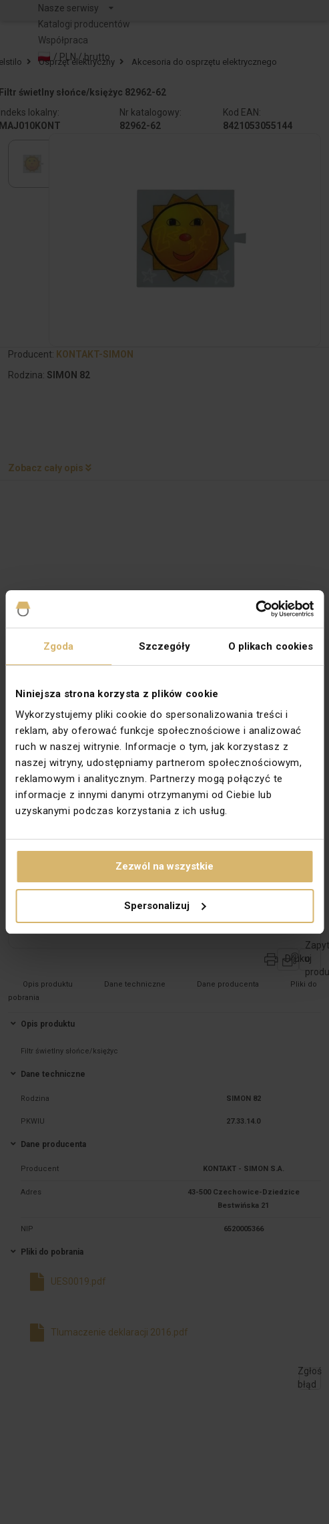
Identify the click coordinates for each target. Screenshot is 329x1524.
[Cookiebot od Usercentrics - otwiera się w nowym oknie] (255, 609)
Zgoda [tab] (58, 646)
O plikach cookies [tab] (271, 646)
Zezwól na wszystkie (164, 866)
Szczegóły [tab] (165, 646)
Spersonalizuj (165, 906)
